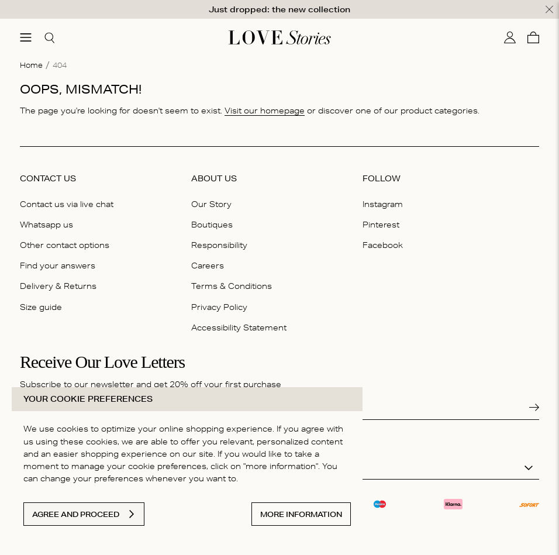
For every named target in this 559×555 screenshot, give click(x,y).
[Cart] (533, 37)
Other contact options (64, 245)
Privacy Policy (219, 306)
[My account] (510, 37)
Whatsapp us (46, 224)
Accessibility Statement (239, 327)
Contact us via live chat (66, 204)
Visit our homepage (265, 110)
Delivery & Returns (58, 286)
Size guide (41, 306)
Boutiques (212, 224)
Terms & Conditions (231, 286)
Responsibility (219, 245)
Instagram (383, 204)
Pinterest (381, 224)
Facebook (383, 245)
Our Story (211, 204)
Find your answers (57, 265)
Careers (207, 265)
